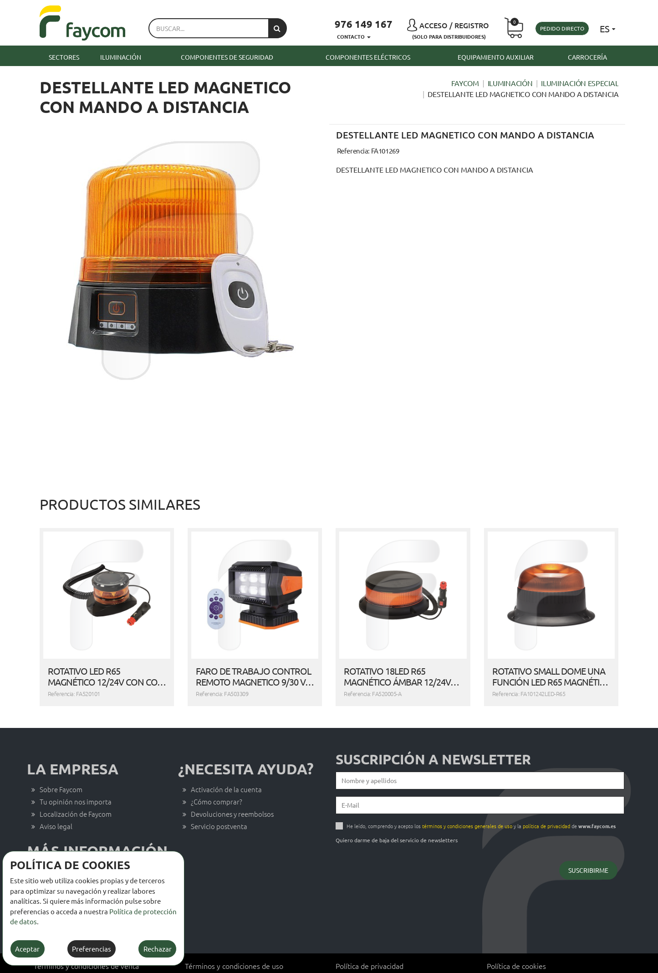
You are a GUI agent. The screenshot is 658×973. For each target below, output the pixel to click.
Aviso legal (56, 800)
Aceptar (27, 948)
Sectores (64, 57)
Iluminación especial (579, 82)
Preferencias (91, 948)
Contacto (54, 845)
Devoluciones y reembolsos (232, 788)
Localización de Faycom (76, 788)
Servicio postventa (219, 800)
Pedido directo (562, 28)
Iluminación (120, 57)
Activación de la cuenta (226, 763)
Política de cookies (516, 940)
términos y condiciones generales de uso (467, 800)
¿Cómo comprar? (216, 776)
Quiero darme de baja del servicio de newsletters (397, 814)
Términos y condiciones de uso (234, 940)
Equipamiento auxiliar (496, 57)
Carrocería (587, 57)
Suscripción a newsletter (433, 734)
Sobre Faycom (61, 763)
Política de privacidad (369, 940)
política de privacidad (546, 800)
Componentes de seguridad (227, 57)
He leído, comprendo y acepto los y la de (481, 800)
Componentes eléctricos (368, 57)
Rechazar (157, 948)
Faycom (465, 82)
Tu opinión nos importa (76, 776)
